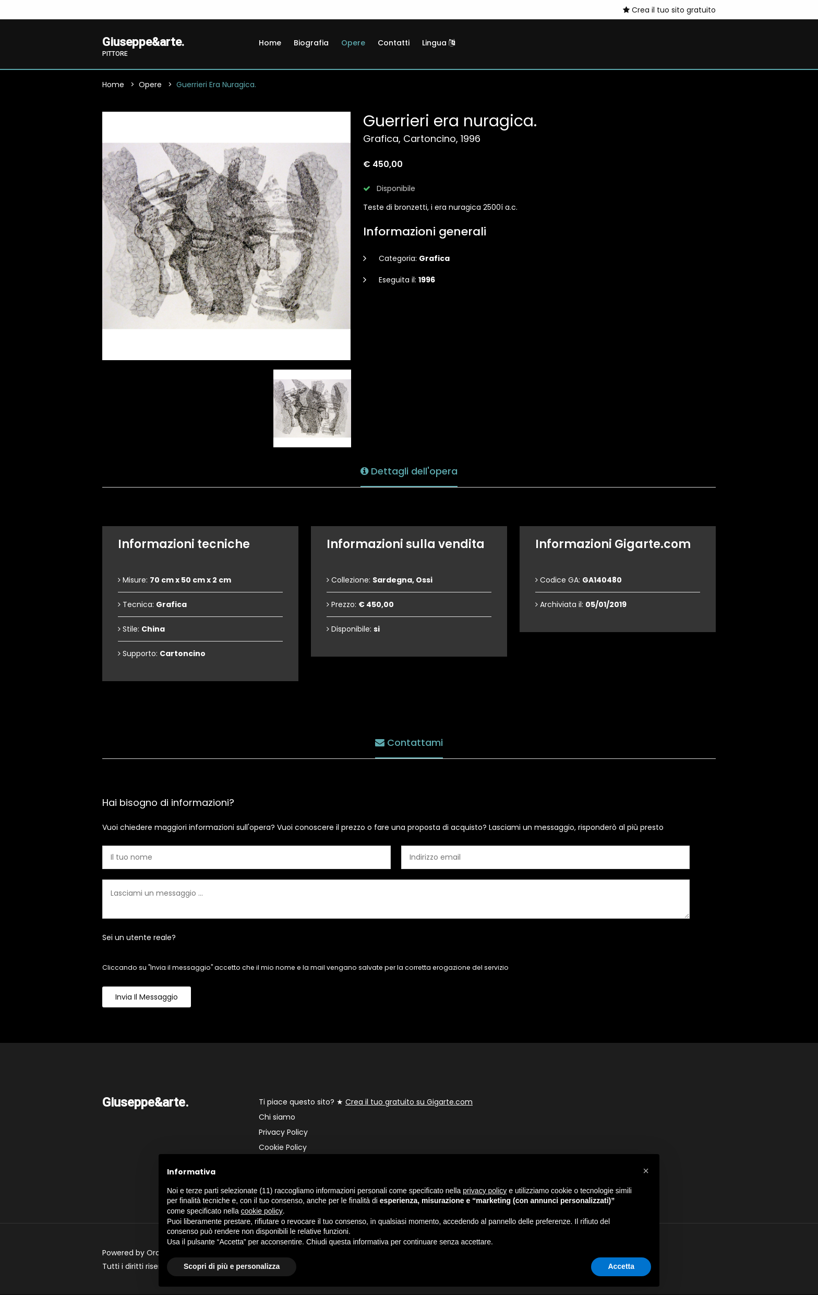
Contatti (394, 43)
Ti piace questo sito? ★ (366, 1103)
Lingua (438, 43)
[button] (645, 1170)
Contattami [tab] (409, 742)
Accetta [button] (621, 1266)
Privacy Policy (283, 1133)
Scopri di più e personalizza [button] (232, 1266)
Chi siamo (277, 1118)
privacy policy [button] (485, 1190)
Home (270, 43)
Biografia (311, 43)
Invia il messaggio (146, 998)
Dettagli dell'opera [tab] (409, 470)
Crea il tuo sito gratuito (669, 10)
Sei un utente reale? (139, 938)
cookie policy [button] (262, 1211)
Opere (353, 43)
